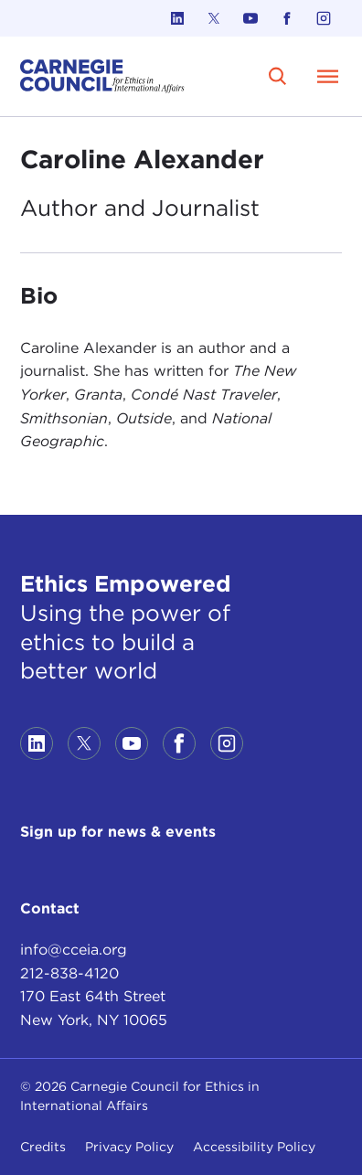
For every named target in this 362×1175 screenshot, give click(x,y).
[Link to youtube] (250, 18)
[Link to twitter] (214, 18)
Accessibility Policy (254, 1146)
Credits (43, 1146)
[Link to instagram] (323, 18)
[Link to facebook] (287, 18)
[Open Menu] (327, 76)
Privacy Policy (129, 1146)
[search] (277, 76)
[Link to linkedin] (177, 18)
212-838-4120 (69, 973)
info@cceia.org (73, 949)
